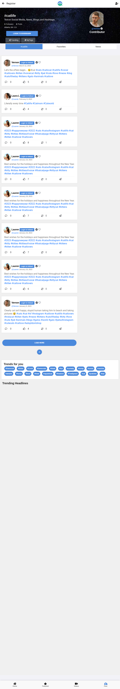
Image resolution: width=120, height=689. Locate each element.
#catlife (24, 46)
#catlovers (9, 73)
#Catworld (48, 103)
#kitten (19, 73)
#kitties (14, 133)
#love (55, 73)
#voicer (64, 70)
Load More (39, 343)
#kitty (37, 73)
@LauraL (15, 99)
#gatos (36, 320)
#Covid (30, 369)
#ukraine (8, 374)
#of (30, 313)
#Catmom (38, 103)
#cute (49, 73)
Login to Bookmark (22, 34)
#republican (47, 374)
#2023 (7, 130)
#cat (71, 130)
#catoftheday (11, 76)
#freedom (60, 374)
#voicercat (28, 73)
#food (28, 374)
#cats (39, 70)
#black (52, 369)
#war (102, 374)
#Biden (20, 369)
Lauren (16, 123)
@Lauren (15, 126)
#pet (43, 73)
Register (9, 3)
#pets (25, 316)
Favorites (61, 46)
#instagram (38, 313)
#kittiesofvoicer (26, 133)
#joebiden (93, 374)
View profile (60, 530)
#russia (90, 369)
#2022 (31, 130)
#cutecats (9, 323)
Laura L (16, 96)
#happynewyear (20, 130)
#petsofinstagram (64, 320)
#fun (61, 369)
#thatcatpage (42, 133)
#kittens (23, 76)
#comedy (70, 369)
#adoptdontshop (32, 323)
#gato (30, 76)
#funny (19, 374)
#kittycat (53, 133)
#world (44, 320)
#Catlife (28, 103)
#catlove (48, 76)
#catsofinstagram (51, 130)
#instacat (9, 316)
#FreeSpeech (73, 374)
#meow (62, 73)
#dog (69, 73)
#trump (81, 369)
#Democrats (41, 369)
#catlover (47, 70)
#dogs (29, 320)
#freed (36, 374)
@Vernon (15, 66)
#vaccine (100, 369)
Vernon (16, 62)
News (98, 46)
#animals (39, 76)
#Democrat (9, 369)
